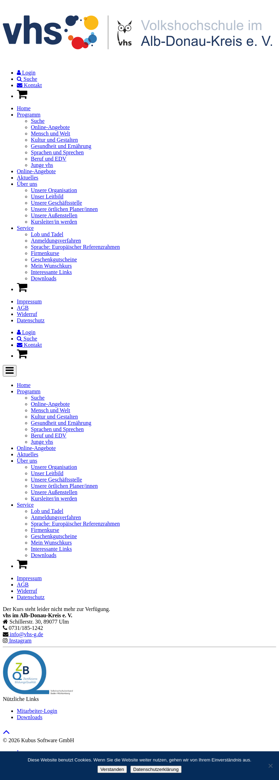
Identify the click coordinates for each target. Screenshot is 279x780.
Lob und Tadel (47, 234)
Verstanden (112, 769)
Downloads (43, 278)
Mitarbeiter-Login (37, 711)
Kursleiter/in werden (54, 222)
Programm (29, 115)
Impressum (29, 301)
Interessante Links (51, 272)
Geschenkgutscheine (54, 259)
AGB (23, 308)
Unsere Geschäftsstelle (56, 203)
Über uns (27, 184)
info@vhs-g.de (25, 634)
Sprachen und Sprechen (57, 152)
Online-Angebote (50, 127)
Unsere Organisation (54, 190)
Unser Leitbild (47, 196)
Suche (27, 79)
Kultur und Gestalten (54, 140)
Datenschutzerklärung (156, 769)
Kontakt (29, 85)
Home (23, 108)
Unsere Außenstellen (54, 215)
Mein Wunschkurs (51, 266)
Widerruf (27, 314)
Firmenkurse (45, 253)
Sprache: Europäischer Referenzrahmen (75, 247)
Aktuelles (27, 178)
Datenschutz (31, 320)
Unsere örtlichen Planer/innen (64, 209)
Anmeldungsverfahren (56, 241)
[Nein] (270, 765)
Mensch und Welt (50, 133)
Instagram (20, 641)
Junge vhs (42, 165)
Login (26, 73)
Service (25, 228)
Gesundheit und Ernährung (61, 146)
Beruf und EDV (48, 159)
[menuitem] (146, 73)
